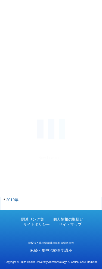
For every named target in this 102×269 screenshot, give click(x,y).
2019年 (12, 200)
